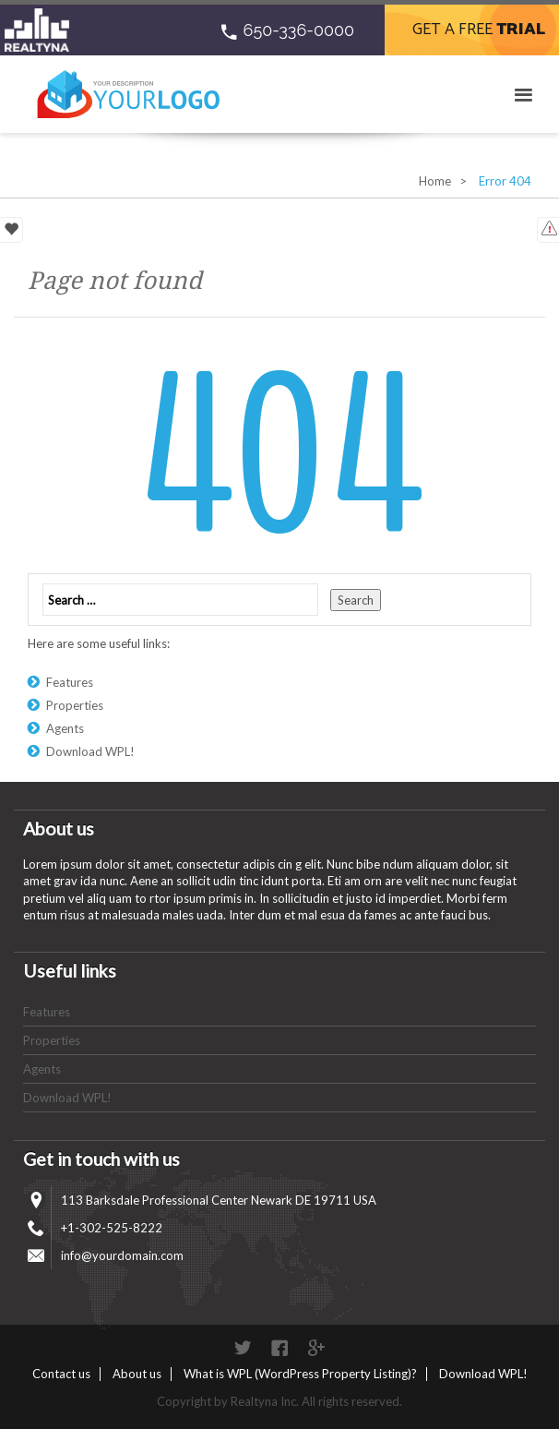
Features (69, 682)
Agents (65, 728)
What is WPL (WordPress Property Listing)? (300, 1373)
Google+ (316, 1348)
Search (356, 600)
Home (435, 181)
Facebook (279, 1348)
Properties (74, 705)
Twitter (242, 1348)
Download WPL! (90, 751)
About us (137, 1373)
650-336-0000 (299, 30)
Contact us (61, 1373)
